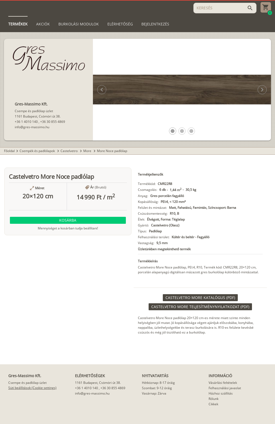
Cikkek (213, 404)
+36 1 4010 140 (26, 121)
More (87, 151)
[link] (200, 297)
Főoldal (9, 151)
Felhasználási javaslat (225, 388)
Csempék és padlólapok (38, 151)
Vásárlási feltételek (223, 382)
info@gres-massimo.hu (32, 127)
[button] (172, 131)
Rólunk (214, 398)
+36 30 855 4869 (52, 121)
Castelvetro (69, 151)
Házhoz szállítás (221, 393)
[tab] (18, 24)
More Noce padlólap (112, 151)
